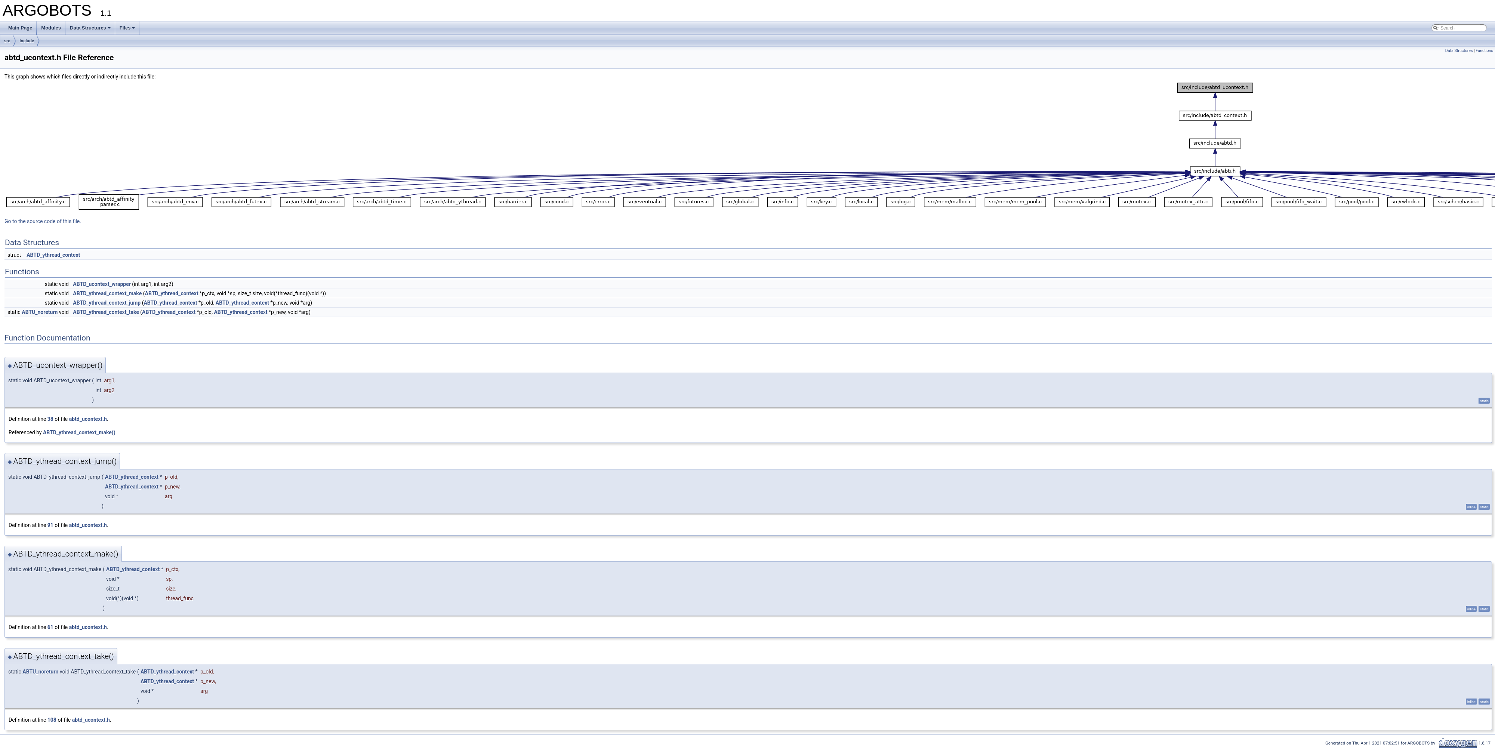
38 (50, 419)
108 (51, 720)
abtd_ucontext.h (88, 419)
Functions (1484, 50)
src (7, 40)
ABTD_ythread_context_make (107, 293)
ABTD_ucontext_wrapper (102, 284)
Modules (51, 28)
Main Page (20, 28)
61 (50, 627)
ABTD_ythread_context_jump (107, 303)
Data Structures (90, 28)
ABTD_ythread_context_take (106, 312)
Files (127, 28)
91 (50, 525)
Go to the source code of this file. (42, 221)
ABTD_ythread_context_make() (79, 432)
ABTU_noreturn (40, 312)
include (27, 40)
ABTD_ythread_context (53, 255)
